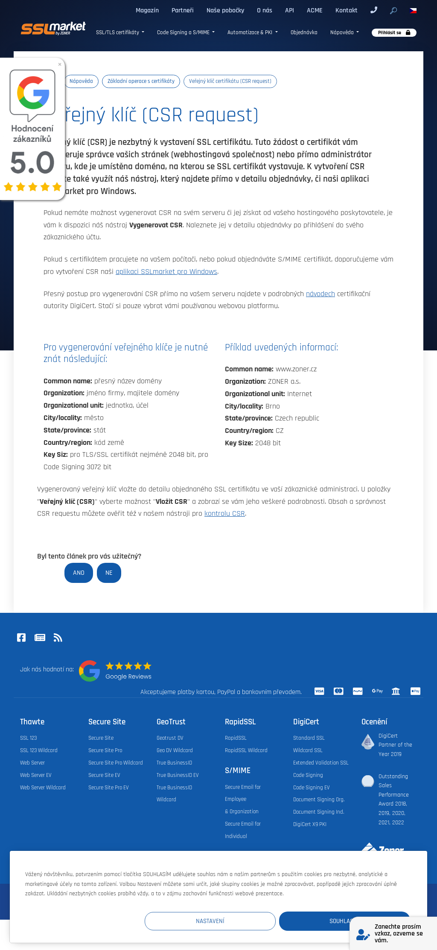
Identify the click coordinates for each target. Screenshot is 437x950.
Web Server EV (36, 775)
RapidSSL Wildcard (246, 750)
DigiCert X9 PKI (309, 824)
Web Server (32, 762)
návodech (320, 294)
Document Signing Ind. (318, 812)
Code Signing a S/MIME (184, 32)
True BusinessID (174, 762)
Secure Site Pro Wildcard (115, 762)
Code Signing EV (311, 787)
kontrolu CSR (224, 513)
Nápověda (342, 32)
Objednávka (304, 32)
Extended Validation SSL (321, 762)
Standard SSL (309, 738)
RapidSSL (236, 738)
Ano (78, 572)
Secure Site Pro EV (108, 787)
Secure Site (101, 738)
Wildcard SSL (308, 750)
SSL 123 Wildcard (39, 750)
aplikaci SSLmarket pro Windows (166, 271)
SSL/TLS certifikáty (118, 32)
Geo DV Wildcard (175, 750)
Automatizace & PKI (250, 32)
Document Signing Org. (318, 799)
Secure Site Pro (105, 750)
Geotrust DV (170, 738)
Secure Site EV (104, 775)
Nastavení (253, 920)
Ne (109, 572)
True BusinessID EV (178, 775)
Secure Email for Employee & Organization (243, 799)
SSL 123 (28, 738)
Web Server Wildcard (43, 787)
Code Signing (308, 775)
